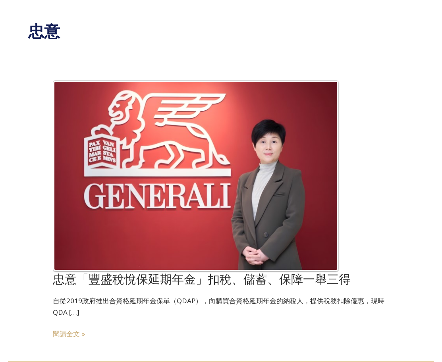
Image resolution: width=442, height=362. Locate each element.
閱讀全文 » (69, 333)
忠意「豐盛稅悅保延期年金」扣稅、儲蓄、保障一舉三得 (202, 279)
